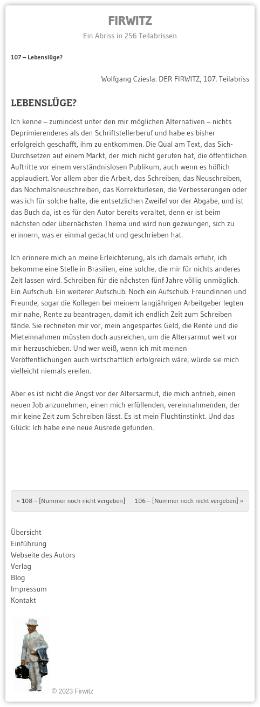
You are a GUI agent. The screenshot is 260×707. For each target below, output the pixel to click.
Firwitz (130, 20)
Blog (18, 577)
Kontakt (23, 600)
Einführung (28, 543)
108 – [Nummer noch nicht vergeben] (71, 501)
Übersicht (26, 532)
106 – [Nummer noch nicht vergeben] (189, 501)
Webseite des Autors (43, 555)
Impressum (29, 589)
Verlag (21, 566)
